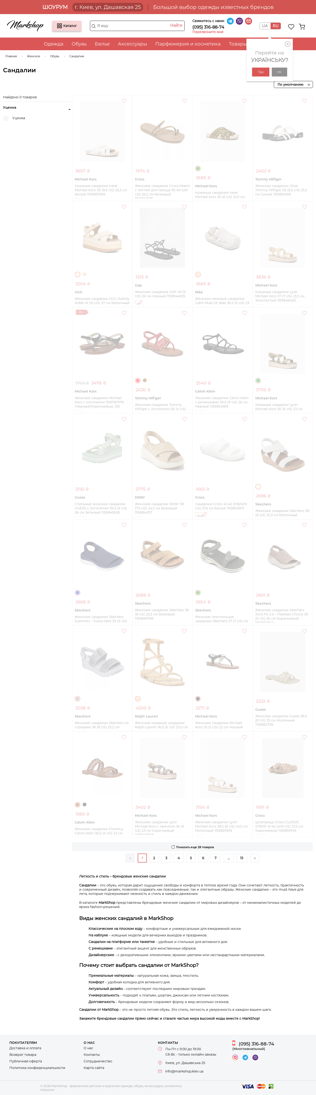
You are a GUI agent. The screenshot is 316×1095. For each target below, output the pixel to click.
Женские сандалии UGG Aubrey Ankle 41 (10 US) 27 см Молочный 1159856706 (102, 303)
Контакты (92, 1055)
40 (139, 304)
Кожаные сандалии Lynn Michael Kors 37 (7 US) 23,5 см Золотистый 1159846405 (280, 296)
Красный (138, 380)
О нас (88, 1048)
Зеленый (198, 168)
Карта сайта (94, 1068)
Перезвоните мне (207, 32)
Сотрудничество (98, 1061)
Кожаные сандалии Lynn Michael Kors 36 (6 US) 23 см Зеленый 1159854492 (278, 409)
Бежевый (84, 274)
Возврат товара (22, 1055)
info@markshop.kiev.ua (184, 1071)
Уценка (18, 118)
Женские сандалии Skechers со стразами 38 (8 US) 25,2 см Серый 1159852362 (102, 727)
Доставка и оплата (25, 1048)
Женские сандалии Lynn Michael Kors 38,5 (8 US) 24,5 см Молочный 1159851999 (221, 826)
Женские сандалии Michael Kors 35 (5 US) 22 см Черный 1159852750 (219, 727)
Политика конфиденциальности (37, 1068)
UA (265, 26)
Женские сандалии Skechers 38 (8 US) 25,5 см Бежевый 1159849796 (162, 614)
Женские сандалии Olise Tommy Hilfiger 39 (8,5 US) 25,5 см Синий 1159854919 (281, 190)
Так (261, 72)
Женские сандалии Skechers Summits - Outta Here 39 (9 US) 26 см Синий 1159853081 (101, 621)
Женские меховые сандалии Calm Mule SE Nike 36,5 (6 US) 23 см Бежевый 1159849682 (222, 303)
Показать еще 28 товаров (195, 847)
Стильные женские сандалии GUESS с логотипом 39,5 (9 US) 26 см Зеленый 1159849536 (101, 508)
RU (276, 26)
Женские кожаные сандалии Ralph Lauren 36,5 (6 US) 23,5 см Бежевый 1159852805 (161, 727)
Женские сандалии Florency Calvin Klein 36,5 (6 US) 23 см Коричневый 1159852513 (99, 833)
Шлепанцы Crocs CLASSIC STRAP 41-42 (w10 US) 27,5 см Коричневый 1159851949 (279, 826)
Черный (198, 699)
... (229, 858)
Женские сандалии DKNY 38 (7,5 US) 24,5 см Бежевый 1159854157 (159, 508)
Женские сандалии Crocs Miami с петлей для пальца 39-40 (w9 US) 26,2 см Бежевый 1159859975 (162, 192)
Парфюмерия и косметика (188, 44)
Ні (279, 72)
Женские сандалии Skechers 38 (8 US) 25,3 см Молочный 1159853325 (282, 515)
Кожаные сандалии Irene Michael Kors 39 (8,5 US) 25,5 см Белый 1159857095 (101, 190)
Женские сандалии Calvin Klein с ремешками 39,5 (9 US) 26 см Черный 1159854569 (222, 402)
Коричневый (145, 380)
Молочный (77, 274)
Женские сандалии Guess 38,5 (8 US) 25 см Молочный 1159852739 (281, 720)
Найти (176, 25)
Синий (77, 593)
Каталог (59, 26)
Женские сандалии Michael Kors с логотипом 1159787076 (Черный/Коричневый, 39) (99, 402)
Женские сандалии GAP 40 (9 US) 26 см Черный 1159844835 (160, 294)
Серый (77, 699)
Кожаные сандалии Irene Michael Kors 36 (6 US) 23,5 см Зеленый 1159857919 (220, 197)
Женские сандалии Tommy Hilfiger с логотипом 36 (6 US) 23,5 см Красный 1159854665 (160, 409)
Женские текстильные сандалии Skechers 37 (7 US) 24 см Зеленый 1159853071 (221, 621)
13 (241, 858)
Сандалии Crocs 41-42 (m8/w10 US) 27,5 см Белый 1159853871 (221, 506)
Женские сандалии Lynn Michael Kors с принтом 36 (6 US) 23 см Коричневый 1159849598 (159, 828)
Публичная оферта (25, 1061)
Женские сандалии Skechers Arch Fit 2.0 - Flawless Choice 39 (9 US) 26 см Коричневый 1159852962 (281, 616)
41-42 (201, 516)
